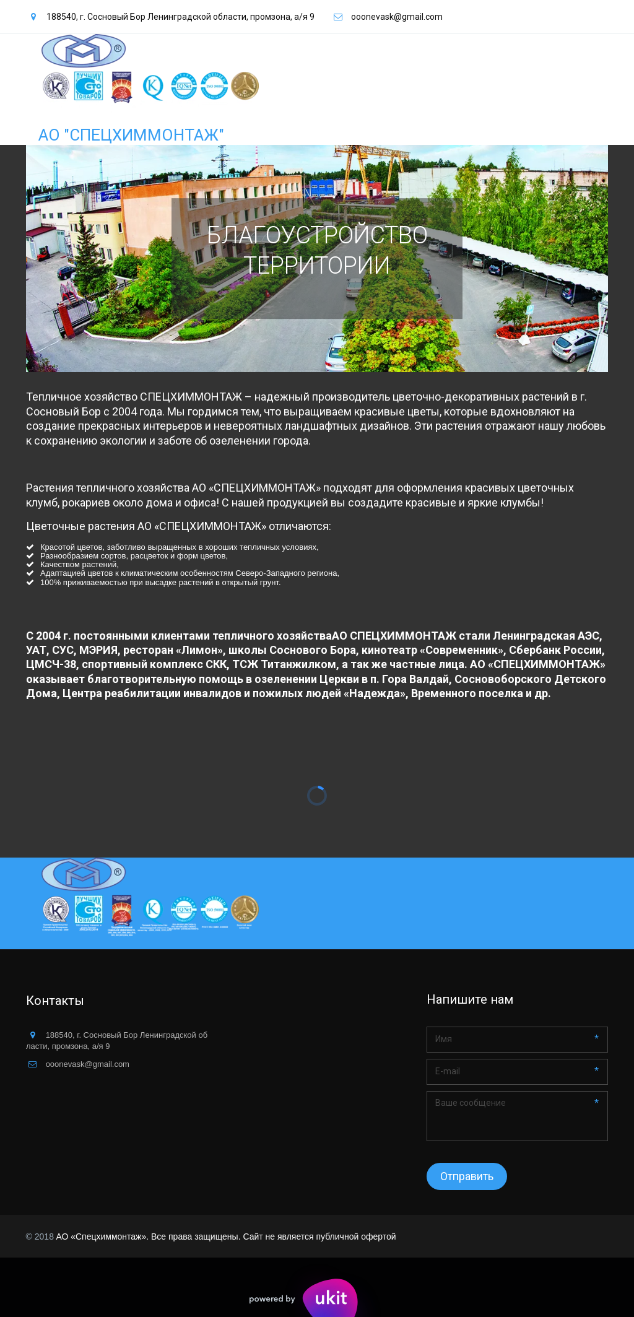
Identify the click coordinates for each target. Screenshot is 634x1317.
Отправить (466, 1176)
